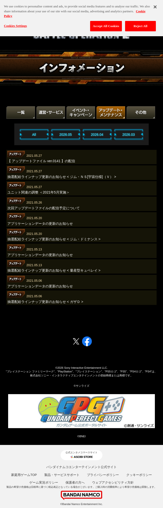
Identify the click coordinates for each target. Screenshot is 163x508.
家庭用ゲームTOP (24, 475)
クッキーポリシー (139, 475)
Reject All (140, 24)
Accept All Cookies (106, 24)
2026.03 (128, 135)
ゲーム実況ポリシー (43, 482)
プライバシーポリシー (103, 475)
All (34, 135)
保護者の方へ (75, 482)
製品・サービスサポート (62, 475)
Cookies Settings (15, 23)
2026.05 (65, 135)
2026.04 (97, 135)
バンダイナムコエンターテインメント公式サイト (81, 467)
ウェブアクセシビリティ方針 (113, 482)
